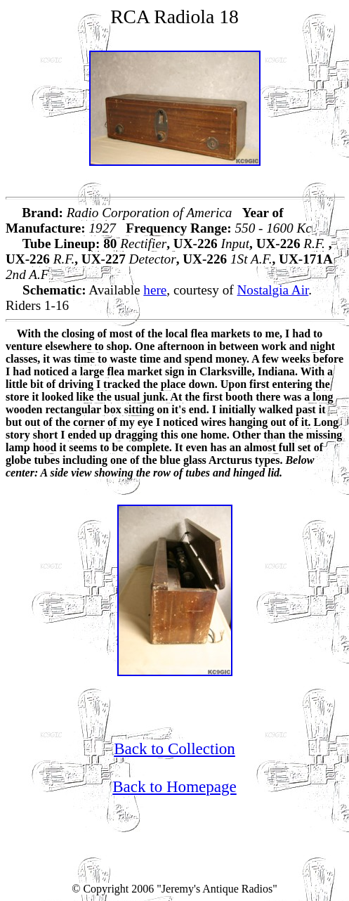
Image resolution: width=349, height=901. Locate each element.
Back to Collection (174, 748)
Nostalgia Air (273, 290)
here (154, 290)
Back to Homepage (174, 786)
